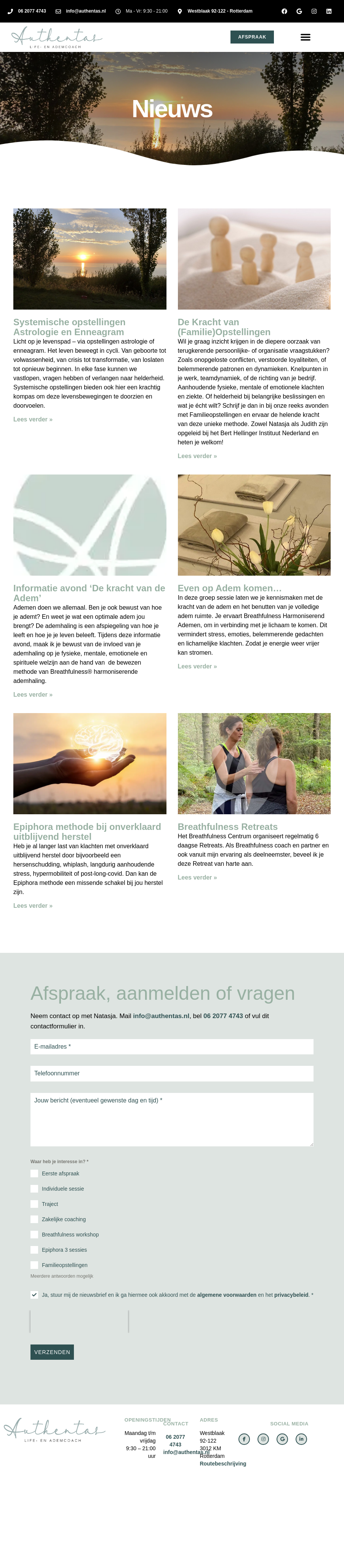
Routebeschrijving (223, 1461)
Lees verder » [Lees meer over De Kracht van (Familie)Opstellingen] (197, 456)
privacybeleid (291, 1295)
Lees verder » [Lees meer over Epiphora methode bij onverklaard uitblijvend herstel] (33, 905)
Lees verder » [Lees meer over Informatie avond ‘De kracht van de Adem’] (33, 694)
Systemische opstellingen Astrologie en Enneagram (69, 327)
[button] (306, 37)
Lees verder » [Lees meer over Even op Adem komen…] (197, 666)
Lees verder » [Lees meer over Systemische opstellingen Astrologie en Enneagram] (33, 419)
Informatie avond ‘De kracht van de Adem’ (89, 593)
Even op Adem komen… (230, 588)
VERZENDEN (52, 1352)
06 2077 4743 (223, 1016)
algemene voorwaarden (227, 1295)
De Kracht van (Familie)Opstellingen (224, 327)
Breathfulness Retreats (228, 827)
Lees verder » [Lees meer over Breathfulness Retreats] (197, 877)
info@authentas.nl (161, 1016)
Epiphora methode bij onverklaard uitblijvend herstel (87, 832)
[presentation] (79, 1321)
